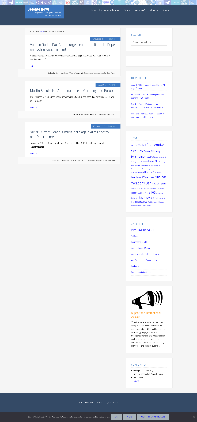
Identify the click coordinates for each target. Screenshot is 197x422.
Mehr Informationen (153, 417)
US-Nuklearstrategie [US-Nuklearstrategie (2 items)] (140, 201)
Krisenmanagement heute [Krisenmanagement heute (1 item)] (149, 169)
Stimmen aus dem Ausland (142, 230)
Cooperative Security (92, 160)
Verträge (134, 236)
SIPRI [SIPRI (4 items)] (152, 192)
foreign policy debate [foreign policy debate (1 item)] (136, 162)
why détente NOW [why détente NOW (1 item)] (146, 205)
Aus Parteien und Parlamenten (144, 260)
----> (161, 346)
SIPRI (109, 160)
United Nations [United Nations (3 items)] (144, 197)
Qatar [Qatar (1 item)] (162, 188)
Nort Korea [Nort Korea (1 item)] (158, 172)
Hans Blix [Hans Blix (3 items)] (153, 161)
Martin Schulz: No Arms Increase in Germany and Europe (72, 90)
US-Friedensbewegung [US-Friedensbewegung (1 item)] (159, 198)
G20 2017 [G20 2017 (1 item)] (145, 162)
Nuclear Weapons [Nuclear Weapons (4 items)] (142, 177)
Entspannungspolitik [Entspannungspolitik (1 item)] (160, 157)
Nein (129, 417)
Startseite (4, 2)
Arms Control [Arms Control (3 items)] (138, 145)
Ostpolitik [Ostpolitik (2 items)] (162, 183)
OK (116, 417)
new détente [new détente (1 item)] (141, 172)
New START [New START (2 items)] (149, 172)
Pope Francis (111, 73)
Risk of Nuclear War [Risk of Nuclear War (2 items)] (139, 193)
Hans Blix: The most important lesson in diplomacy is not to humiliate (147, 115)
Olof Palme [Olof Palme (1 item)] (155, 184)
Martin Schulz (111, 114)
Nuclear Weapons (69, 73)
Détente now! (38, 9)
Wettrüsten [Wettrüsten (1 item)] (138, 205)
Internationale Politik (139, 242)
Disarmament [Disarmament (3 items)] (138, 156)
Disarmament (59, 73)
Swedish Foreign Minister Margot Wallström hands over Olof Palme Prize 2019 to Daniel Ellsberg (147, 106)
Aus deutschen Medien (140, 248)
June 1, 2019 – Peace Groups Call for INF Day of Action (148, 87)
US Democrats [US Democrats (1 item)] (153, 202)
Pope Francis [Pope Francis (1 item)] (144, 188)
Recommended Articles (141, 272)
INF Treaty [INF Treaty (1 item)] (162, 162)
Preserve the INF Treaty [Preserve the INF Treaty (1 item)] (154, 188)
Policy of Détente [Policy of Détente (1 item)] (135, 188)
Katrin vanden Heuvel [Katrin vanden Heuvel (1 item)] (144, 165)
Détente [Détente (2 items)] (150, 157)
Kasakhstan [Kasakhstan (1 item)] (134, 165)
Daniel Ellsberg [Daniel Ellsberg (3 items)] (151, 151)
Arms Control (81, 160)
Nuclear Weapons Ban (100, 73)
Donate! (136, 381)
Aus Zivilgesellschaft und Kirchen (145, 254)
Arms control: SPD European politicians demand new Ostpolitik (147, 96)
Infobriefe (135, 266)
